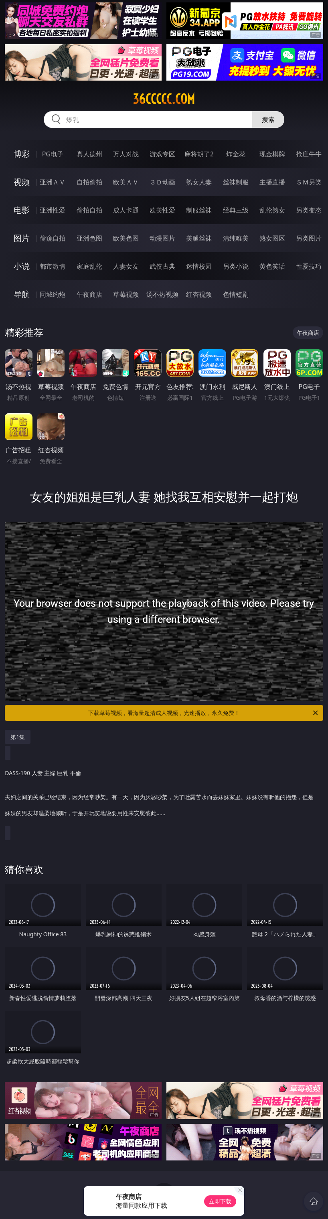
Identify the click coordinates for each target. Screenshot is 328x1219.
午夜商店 (89, 294)
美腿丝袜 (199, 238)
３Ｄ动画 (162, 182)
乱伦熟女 (272, 210)
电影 (22, 210)
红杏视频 (199, 294)
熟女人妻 (199, 182)
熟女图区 (272, 238)
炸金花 (235, 154)
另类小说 (236, 266)
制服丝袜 (199, 210)
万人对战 (126, 154)
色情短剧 (236, 294)
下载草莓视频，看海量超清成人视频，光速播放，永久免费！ (203, 713)
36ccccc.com (164, 99)
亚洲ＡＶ (52, 182)
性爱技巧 (309, 266)
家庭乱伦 (89, 266)
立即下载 (220, 1201)
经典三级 (236, 210)
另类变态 (309, 210)
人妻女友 (126, 266)
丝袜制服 (236, 182)
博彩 (22, 153)
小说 (22, 266)
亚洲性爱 (52, 210)
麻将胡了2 (199, 154)
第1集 (17, 737)
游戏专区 (162, 154)
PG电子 (52, 154)
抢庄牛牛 (309, 154)
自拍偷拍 (89, 182)
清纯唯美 (236, 238)
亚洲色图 (89, 238)
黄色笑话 (272, 266)
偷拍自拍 (89, 210)
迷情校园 (199, 266)
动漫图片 (162, 238)
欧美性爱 (162, 210)
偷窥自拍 (52, 238)
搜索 (268, 119)
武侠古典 (162, 266)
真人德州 (89, 154)
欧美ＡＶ (126, 182)
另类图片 (309, 238)
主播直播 (272, 182)
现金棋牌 (272, 154)
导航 (22, 294)
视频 (22, 181)
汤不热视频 (162, 294)
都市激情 (52, 266)
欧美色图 (126, 238)
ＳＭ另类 (309, 182)
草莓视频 (126, 294)
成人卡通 (126, 210)
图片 (22, 238)
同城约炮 (52, 294)
